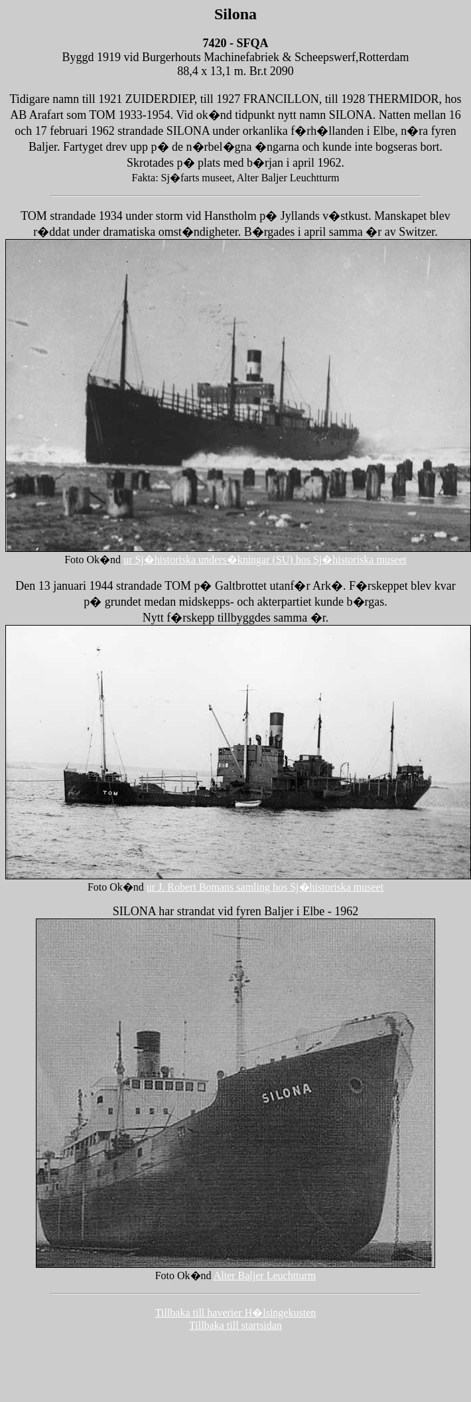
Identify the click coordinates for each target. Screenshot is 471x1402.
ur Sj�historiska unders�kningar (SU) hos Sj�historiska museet (265, 559)
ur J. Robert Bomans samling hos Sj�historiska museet (265, 887)
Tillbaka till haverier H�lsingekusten (235, 1312)
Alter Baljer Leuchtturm (265, 1275)
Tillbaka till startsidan (235, 1325)
